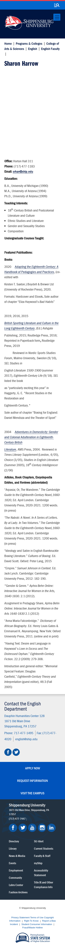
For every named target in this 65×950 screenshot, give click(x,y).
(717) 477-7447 (17, 818)
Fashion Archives (18, 892)
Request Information (32, 780)
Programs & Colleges (29, 43)
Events (12, 863)
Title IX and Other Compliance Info (43, 884)
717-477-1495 (23, 733)
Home (8, 43)
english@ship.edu (26, 739)
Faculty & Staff (42, 856)
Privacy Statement (20, 917)
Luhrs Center (16, 885)
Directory (14, 841)
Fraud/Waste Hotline (32, 927)
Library (12, 848)
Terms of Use (37, 917)
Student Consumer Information (36, 924)
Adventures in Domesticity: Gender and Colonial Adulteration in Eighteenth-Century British (31, 437)
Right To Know (31, 921)
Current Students (43, 848)
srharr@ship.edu (23, 171)
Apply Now (32, 768)
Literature (10, 449)
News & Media (17, 856)
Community (15, 878)
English (32, 48)
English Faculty (50, 48)
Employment (16, 870)
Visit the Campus (32, 793)
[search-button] (56, 5)
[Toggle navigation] (56, 17)
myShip (38, 863)
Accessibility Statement (41, 872)
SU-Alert (39, 841)
